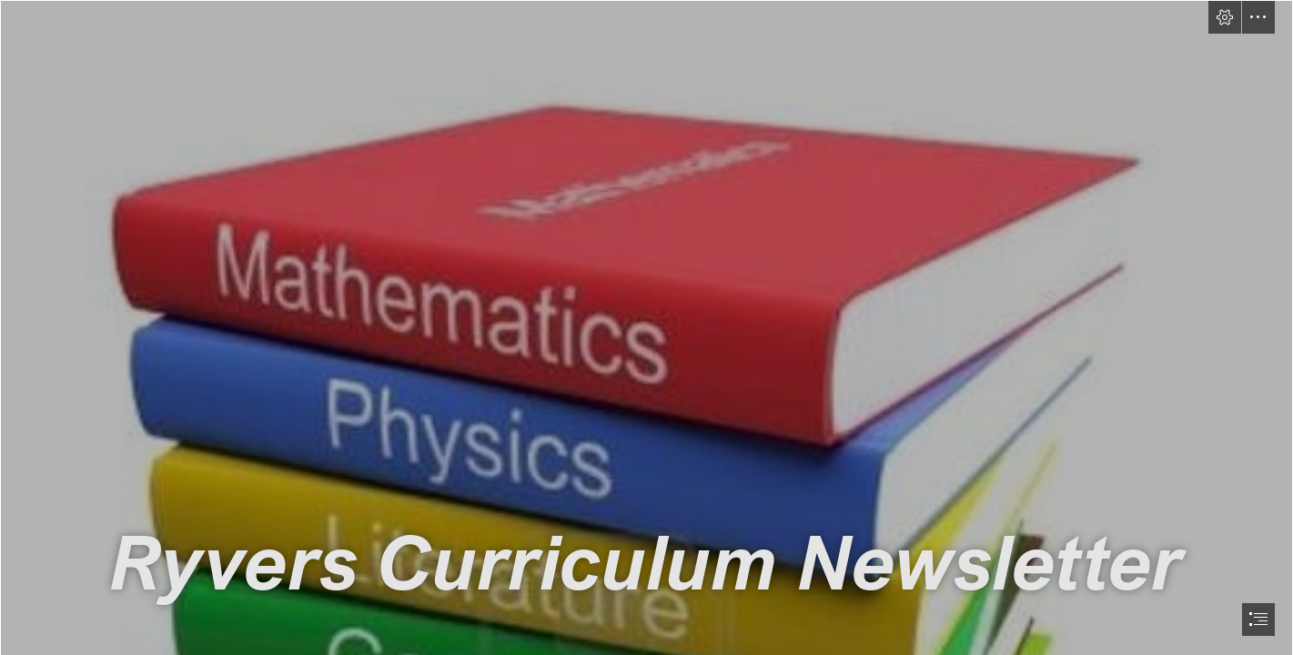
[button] (1224, 17)
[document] (646, 327)
